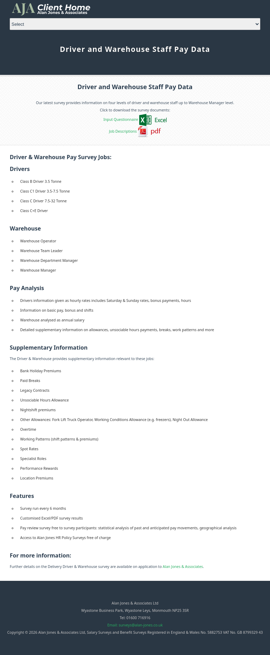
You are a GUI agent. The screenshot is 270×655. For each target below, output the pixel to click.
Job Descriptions (123, 131)
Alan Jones (56, 9)
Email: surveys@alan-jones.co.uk (134, 625)
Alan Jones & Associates (183, 566)
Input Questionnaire (120, 119)
